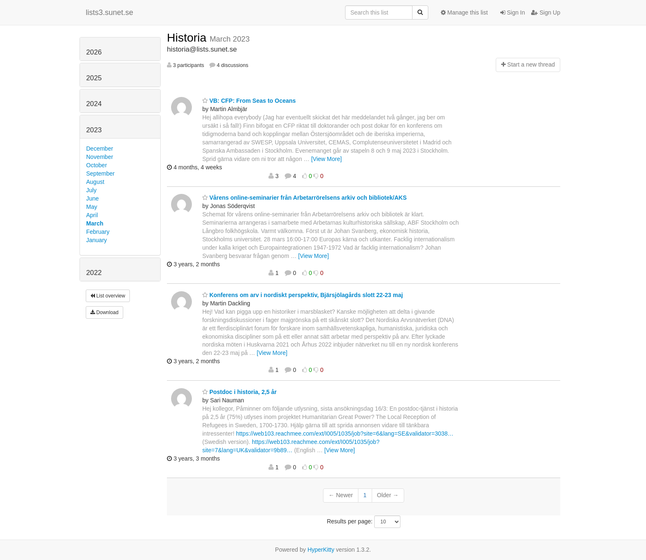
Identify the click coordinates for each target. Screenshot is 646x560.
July (91, 190)
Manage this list (464, 12)
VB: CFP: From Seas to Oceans (249, 100)
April (92, 215)
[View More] (326, 159)
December (99, 148)
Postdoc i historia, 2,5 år (239, 392)
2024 (94, 104)
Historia (188, 37)
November (99, 157)
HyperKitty (321, 549)
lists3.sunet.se (109, 12)
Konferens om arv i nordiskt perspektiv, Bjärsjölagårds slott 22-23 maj (302, 295)
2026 (94, 52)
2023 (94, 130)
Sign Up (545, 12)
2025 (94, 78)
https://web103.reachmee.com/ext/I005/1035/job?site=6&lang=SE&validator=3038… (345, 433)
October (96, 165)
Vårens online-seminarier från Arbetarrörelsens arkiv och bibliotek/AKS (304, 197)
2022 (94, 273)
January (96, 240)
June (92, 198)
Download (104, 312)
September (100, 173)
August (95, 181)
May (91, 206)
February (97, 231)
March (94, 223)
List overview (107, 296)
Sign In (512, 12)
